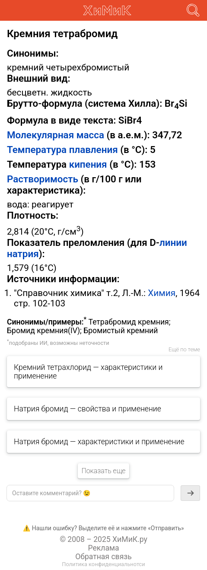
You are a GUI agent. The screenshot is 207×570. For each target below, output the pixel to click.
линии (173, 242)
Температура (37, 149)
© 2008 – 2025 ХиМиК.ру (103, 539)
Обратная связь (103, 556)
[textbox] (90, 493)
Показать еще (103, 471)
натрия (23, 253)
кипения (88, 164)
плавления (93, 149)
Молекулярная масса (55, 134)
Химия (161, 293)
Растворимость (42, 179)
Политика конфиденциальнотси (103, 564)
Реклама (103, 548)
